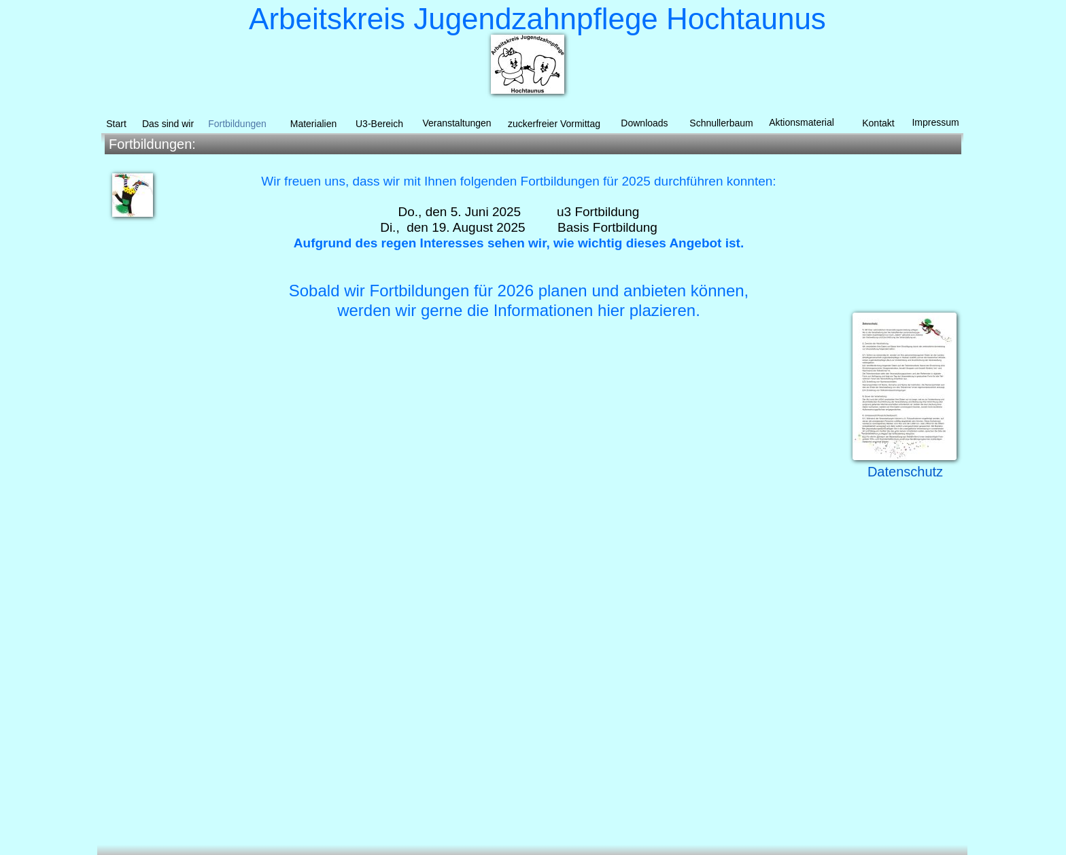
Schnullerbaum (721, 123)
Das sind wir (168, 123)
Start (116, 123)
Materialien (313, 123)
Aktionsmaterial (801, 122)
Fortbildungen (237, 123)
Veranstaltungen (456, 123)
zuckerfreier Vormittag (554, 123)
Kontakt (878, 123)
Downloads (644, 123)
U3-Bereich (379, 123)
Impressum (935, 122)
